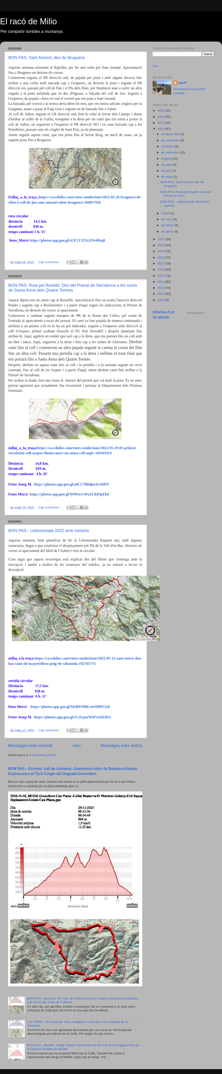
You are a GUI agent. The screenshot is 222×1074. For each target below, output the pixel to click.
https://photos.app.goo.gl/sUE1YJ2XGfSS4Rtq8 (67, 240)
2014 (161, 281)
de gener (167, 231)
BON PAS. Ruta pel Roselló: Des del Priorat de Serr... (185, 193)
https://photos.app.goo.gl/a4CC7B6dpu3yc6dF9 (71, 484)
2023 (161, 123)
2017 (161, 263)
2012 (161, 294)
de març (167, 219)
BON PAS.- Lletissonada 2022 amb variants (48, 530)
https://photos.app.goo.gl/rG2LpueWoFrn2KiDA (72, 717)
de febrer (168, 225)
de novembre (170, 140)
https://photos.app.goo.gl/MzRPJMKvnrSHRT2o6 (70, 707)
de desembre (170, 134)
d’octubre (168, 146)
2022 (161, 129)
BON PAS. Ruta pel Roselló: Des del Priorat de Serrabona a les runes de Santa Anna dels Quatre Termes (72, 288)
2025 (161, 110)
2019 (161, 251)
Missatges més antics (121, 745)
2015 (161, 275)
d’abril (165, 213)
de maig (167, 176)
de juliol (167, 164)
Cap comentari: (49, 262)
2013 (161, 288)
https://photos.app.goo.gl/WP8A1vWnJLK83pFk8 (69, 494)
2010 (161, 300)
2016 (161, 269)
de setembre (170, 152)
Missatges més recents (30, 745)
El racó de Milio (28, 21)
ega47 (182, 82)
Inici (77, 745)
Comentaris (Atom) (43, 755)
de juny (166, 170)
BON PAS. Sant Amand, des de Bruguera (46, 57)
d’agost (166, 158)
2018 (161, 257)
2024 (161, 116)
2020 (161, 245)
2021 (161, 239)
